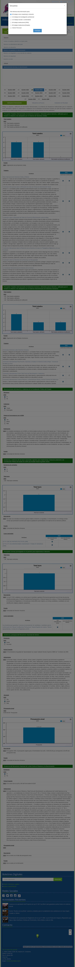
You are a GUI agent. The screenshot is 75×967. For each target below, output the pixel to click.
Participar (37, 30)
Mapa (70, 1)
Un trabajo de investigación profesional (23, 17)
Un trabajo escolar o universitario (21, 19)
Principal (55, 1)
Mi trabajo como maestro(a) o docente (23, 14)
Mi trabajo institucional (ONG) (20, 22)
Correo (63, 1)
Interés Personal (16, 28)
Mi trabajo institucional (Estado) (21, 25)
